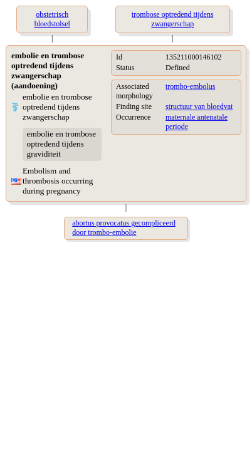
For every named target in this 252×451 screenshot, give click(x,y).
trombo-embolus (190, 86)
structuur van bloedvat (199, 106)
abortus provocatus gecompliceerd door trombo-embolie (124, 228)
